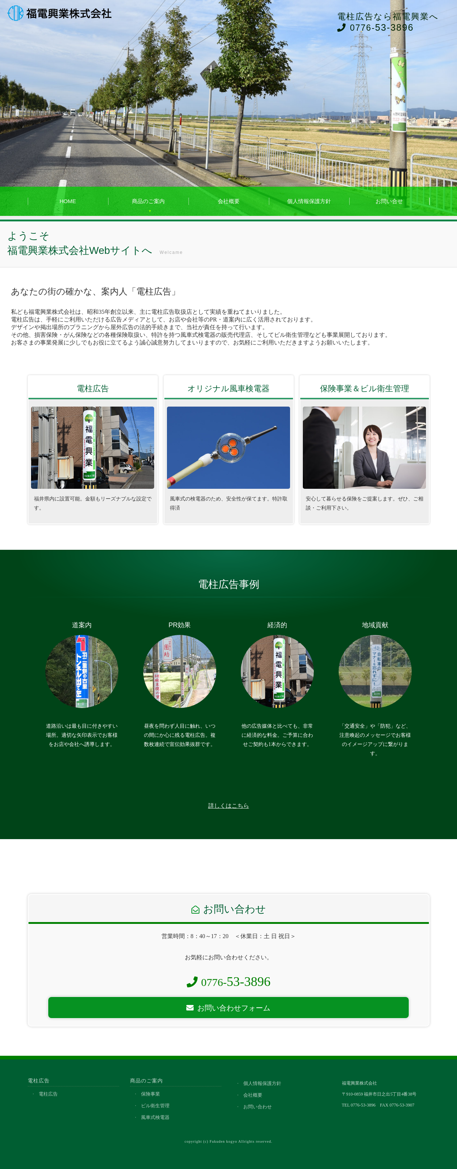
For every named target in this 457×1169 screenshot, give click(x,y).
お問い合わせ (257, 1106)
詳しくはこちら (228, 806)
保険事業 (150, 1094)
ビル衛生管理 (155, 1105)
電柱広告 (48, 1094)
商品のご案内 (148, 201)
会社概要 (229, 201)
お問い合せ (389, 201)
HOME (68, 201)
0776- (229, 982)
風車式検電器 (155, 1117)
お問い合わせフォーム (228, 1008)
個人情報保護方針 (309, 201)
